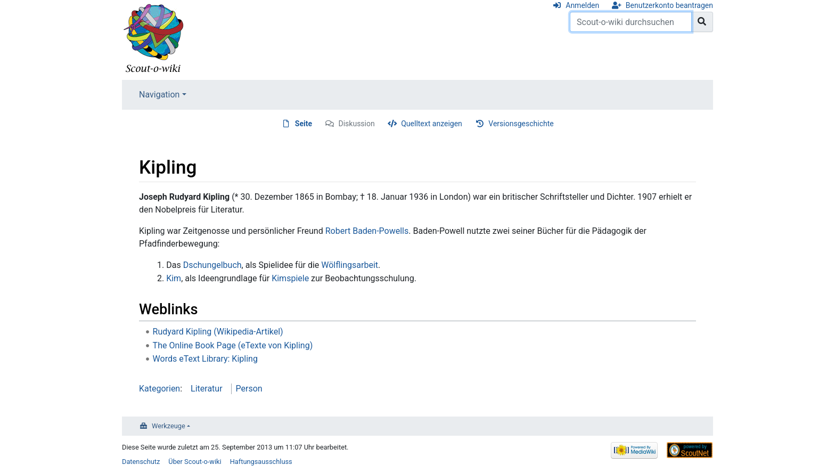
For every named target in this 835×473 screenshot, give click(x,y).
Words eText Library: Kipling (205, 359)
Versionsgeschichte (520, 123)
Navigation (159, 94)
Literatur (207, 389)
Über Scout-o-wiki (194, 462)
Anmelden (582, 5)
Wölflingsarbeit (349, 265)
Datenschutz (141, 462)
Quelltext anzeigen (431, 123)
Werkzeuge (168, 426)
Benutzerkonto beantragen (669, 5)
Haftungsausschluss (261, 462)
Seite (303, 123)
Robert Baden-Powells (367, 231)
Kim (173, 278)
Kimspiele (290, 278)
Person (249, 389)
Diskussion (357, 123)
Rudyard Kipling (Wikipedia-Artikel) (218, 332)
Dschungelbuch (212, 265)
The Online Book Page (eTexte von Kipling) (233, 345)
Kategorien (159, 389)
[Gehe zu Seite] (702, 22)
